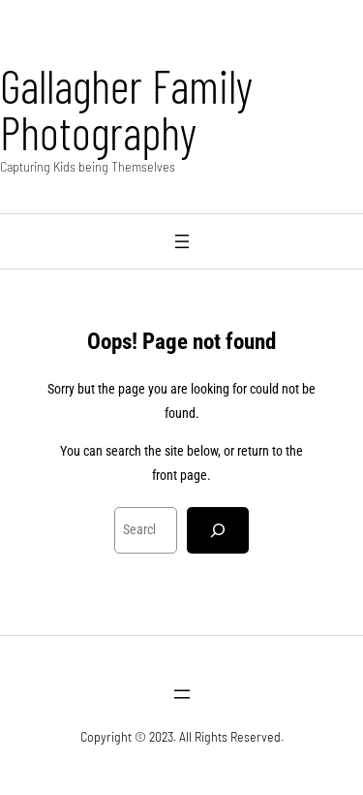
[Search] (218, 530)
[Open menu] (182, 241)
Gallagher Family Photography (126, 108)
